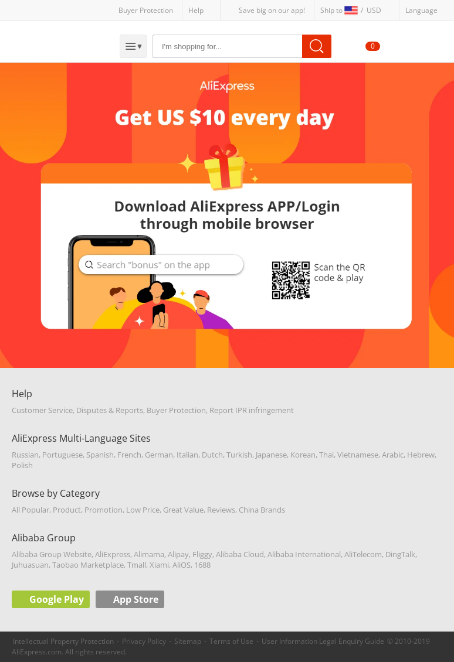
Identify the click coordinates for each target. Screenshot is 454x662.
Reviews (221, 509)
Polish (22, 465)
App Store (135, 599)
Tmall (136, 564)
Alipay (178, 554)
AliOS (181, 564)
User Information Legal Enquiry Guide (323, 641)
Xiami (159, 564)
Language (421, 10)
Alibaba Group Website (52, 554)
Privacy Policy (144, 641)
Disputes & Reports (109, 410)
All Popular (30, 509)
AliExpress (112, 554)
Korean (303, 454)
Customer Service (42, 410)
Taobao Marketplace (88, 564)
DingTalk (400, 554)
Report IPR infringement (251, 410)
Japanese (271, 454)
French (129, 454)
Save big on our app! (272, 10)
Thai (326, 454)
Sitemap (187, 641)
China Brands (262, 509)
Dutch (212, 454)
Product (67, 509)
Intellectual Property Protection (63, 641)
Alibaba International (304, 554)
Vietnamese (357, 454)
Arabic (393, 454)
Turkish (239, 454)
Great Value (183, 509)
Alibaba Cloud (240, 554)
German (159, 454)
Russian (25, 454)
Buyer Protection (145, 10)
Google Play (56, 599)
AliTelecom (363, 554)
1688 (202, 564)
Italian (187, 454)
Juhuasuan (30, 564)
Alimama (149, 554)
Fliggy (202, 554)
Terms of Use (231, 641)
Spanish (100, 454)
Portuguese (62, 454)
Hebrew (421, 454)
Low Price (143, 509)
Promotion (103, 509)
